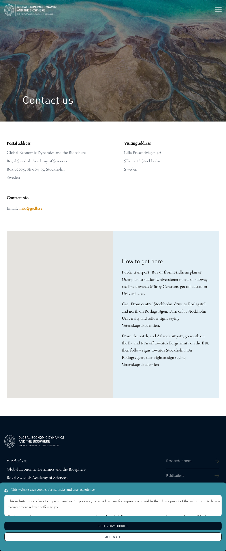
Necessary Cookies (113, 526)
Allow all (113, 537)
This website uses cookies (29, 490)
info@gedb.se (30, 209)
